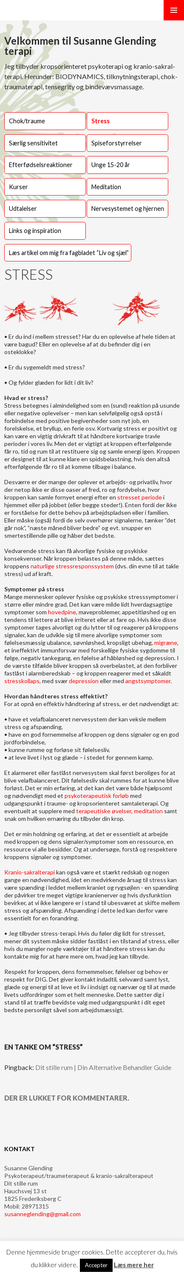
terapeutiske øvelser (103, 810)
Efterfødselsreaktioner (41, 164)
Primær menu (174, 10)
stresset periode (139, 497)
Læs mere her (134, 1264)
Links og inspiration (35, 230)
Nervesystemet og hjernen (127, 208)
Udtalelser (23, 208)
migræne (165, 642)
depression (84, 680)
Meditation (106, 186)
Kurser (18, 186)
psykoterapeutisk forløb (97, 795)
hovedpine (61, 612)
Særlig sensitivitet (33, 143)
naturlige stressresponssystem (73, 566)
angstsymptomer (147, 680)
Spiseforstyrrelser (116, 143)
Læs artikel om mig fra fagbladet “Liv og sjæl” (69, 252)
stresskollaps (22, 680)
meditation (148, 810)
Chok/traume (27, 121)
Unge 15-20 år (110, 164)
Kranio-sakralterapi (30, 872)
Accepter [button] (96, 1265)
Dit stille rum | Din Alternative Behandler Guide (103, 1067)
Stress (100, 121)
